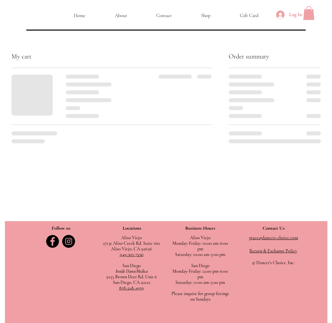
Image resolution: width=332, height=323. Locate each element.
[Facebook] (52, 241)
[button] (309, 13)
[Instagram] (68, 241)
